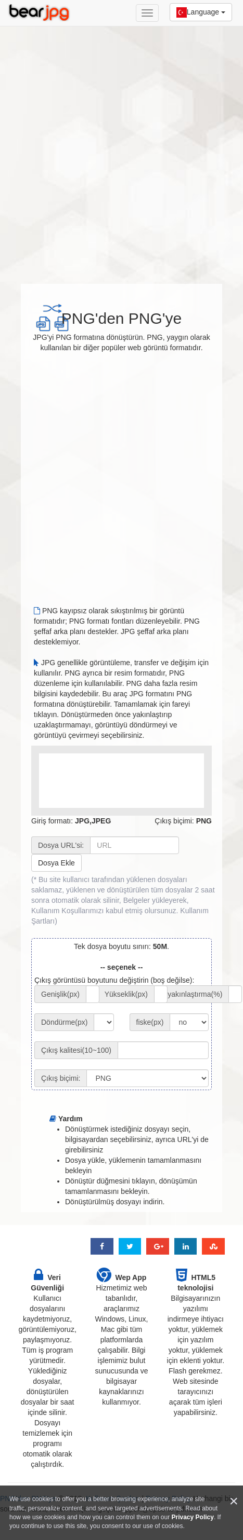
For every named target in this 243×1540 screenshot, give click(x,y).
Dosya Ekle (56, 863)
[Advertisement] (121, 150)
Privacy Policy (193, 1517)
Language (200, 12)
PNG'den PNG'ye (121, 318)
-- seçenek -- (121, 967)
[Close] (233, 1501)
